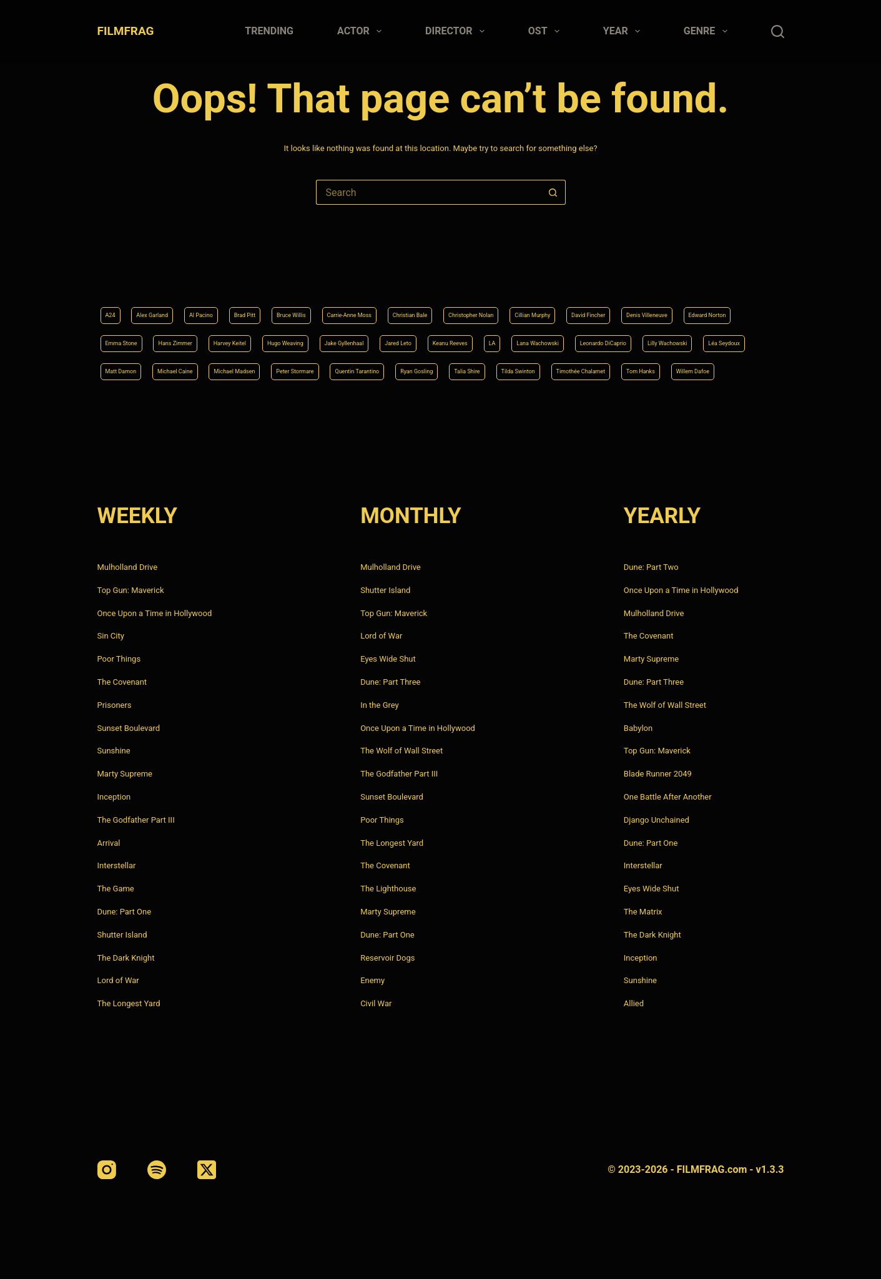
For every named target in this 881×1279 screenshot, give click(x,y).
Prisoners (114, 705)
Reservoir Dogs (387, 958)
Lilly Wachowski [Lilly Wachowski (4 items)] (424, 338)
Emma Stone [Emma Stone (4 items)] (368, 306)
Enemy (372, 980)
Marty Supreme (124, 773)
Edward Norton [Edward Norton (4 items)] (293, 306)
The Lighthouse (388, 888)
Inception (114, 796)
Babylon (638, 728)
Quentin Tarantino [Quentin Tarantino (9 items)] (219, 370)
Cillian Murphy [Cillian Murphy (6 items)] (675, 275)
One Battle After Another (668, 796)
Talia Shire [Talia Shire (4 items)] (367, 370)
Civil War (375, 1003)
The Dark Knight (126, 958)
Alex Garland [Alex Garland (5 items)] (166, 275)
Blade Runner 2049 (658, 773)
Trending (269, 31)
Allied (634, 1003)
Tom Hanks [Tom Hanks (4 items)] (601, 370)
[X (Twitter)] (206, 1169)
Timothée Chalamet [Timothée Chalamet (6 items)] (520, 370)
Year (624, 31)
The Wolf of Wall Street (401, 750)
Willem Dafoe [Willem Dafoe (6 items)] (671, 370)
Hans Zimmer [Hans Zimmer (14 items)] (440, 306)
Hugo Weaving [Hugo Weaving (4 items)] (588, 306)
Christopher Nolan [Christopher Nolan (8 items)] (592, 275)
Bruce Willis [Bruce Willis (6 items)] (347, 275)
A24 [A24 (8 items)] (113, 275)
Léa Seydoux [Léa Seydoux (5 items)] (499, 338)
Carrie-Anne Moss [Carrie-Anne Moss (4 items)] (426, 275)
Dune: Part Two (651, 567)
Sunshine (113, 750)
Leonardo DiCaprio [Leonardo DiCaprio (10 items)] (335, 338)
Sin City (110, 635)
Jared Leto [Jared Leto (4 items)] (739, 306)
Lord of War (118, 980)
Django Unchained (656, 820)
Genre (708, 31)
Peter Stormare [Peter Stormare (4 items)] (135, 370)
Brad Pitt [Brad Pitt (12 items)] (287, 275)
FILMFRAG (125, 31)
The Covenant (122, 682)
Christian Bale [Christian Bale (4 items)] (509, 275)
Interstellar (116, 865)
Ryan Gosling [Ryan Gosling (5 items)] (300, 370)
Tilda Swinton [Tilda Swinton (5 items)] (434, 370)
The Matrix (643, 911)
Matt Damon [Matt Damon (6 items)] (570, 338)
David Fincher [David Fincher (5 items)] (132, 306)
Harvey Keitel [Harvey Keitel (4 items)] (513, 306)
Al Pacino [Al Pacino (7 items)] (230, 275)
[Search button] (553, 192)
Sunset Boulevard (128, 728)
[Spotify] (156, 1169)
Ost (546, 31)
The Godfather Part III (136, 820)
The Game (115, 888)
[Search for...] (428, 192)
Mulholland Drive (127, 567)
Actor (361, 31)
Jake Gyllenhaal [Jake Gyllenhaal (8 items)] (667, 306)
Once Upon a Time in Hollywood (154, 613)
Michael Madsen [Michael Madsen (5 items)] (723, 338)
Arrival (109, 843)
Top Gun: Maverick (130, 590)
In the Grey (379, 705)
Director (457, 31)
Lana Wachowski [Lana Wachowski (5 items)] (245, 338)
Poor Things (119, 659)
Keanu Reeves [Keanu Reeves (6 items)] (133, 338)
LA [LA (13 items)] (186, 338)
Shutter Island (122, 934)
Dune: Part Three (390, 682)
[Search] (777, 31)
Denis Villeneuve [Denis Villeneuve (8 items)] (211, 306)
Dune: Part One (124, 911)
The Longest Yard (128, 1003)
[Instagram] (106, 1169)
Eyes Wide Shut (388, 659)
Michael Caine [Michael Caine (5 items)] (642, 338)
